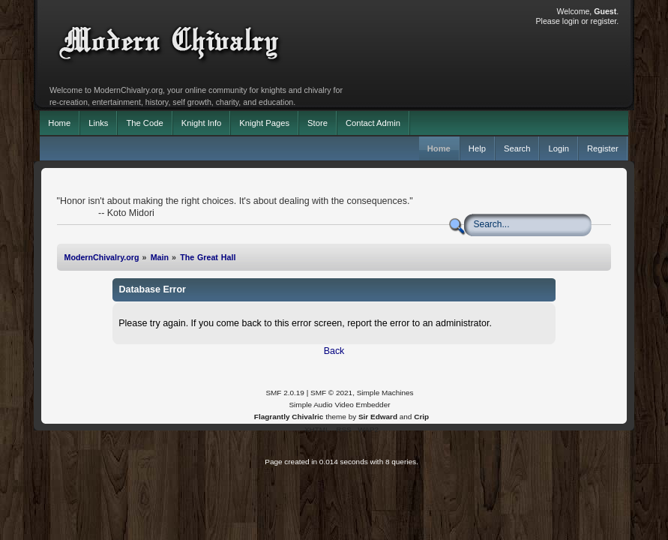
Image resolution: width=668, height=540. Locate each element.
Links (98, 123)
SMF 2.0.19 (284, 392)
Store (317, 123)
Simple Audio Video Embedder (339, 404)
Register (603, 148)
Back (334, 351)
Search (517, 148)
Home (59, 123)
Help (477, 148)
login (570, 21)
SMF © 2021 (331, 392)
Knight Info (201, 123)
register (604, 21)
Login (558, 148)
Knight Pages (264, 123)
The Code (144, 123)
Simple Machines (385, 392)
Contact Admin (373, 123)
